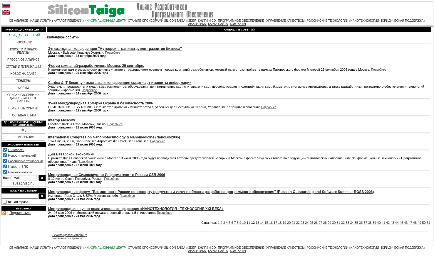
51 (428, 222)
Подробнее (112, 52)
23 (302, 222)
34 (351, 222)
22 (298, 222)
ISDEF (191, 20)
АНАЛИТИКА (197, 24)
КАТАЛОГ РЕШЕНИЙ (67, 20)
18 (279, 222)
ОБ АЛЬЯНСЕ (18, 20)
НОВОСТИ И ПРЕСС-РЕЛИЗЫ (23, 51)
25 (311, 222)
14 (262, 222)
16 (271, 222)
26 (316, 222)
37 (365, 222)
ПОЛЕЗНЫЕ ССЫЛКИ (23, 108)
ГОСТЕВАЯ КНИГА (23, 115)
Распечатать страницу (67, 238)
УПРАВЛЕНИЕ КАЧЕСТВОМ (285, 20)
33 (347, 222)
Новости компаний (22, 155)
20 (289, 222)
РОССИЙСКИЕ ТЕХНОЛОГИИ (327, 20)
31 (338, 222)
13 (257, 222)
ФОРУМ (23, 87)
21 (293, 222)
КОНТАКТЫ (238, 24)
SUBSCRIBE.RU (24, 183)
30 (334, 222)
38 (370, 222)
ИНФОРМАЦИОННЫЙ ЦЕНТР (105, 20)
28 (325, 222)
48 (415, 222)
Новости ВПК (18, 166)
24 (307, 222)
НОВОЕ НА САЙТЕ (23, 73)
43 (392, 222)
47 (410, 222)
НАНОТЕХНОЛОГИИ (365, 20)
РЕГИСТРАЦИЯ (23, 137)
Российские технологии (25, 161)
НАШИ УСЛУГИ (40, 20)
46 (406, 222)
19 (284, 222)
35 (356, 222)
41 (383, 222)
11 (248, 222)
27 (320, 222)
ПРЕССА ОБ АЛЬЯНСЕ (23, 59)
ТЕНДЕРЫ (23, 80)
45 (401, 222)
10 (244, 222)
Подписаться (20, 213)
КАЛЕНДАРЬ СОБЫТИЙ (23, 35)
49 (419, 222)
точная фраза (18, 202)
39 (374, 222)
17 (275, 222)
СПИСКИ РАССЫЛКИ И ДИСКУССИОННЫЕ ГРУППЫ (23, 98)
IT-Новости (16, 150)
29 (329, 222)
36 (361, 222)
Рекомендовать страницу (69, 235)
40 (379, 222)
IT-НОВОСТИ (23, 42)
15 (266, 222)
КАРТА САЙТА (218, 24)
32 (343, 222)
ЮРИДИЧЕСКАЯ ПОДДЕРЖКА (402, 20)
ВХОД (23, 130)
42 (388, 222)
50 (423, 222)
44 (397, 222)
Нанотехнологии (20, 172)
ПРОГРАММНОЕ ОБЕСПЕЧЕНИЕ (241, 20)
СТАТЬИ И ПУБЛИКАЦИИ (23, 66)
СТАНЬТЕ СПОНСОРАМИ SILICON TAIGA (156, 20)
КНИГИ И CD (207, 20)
